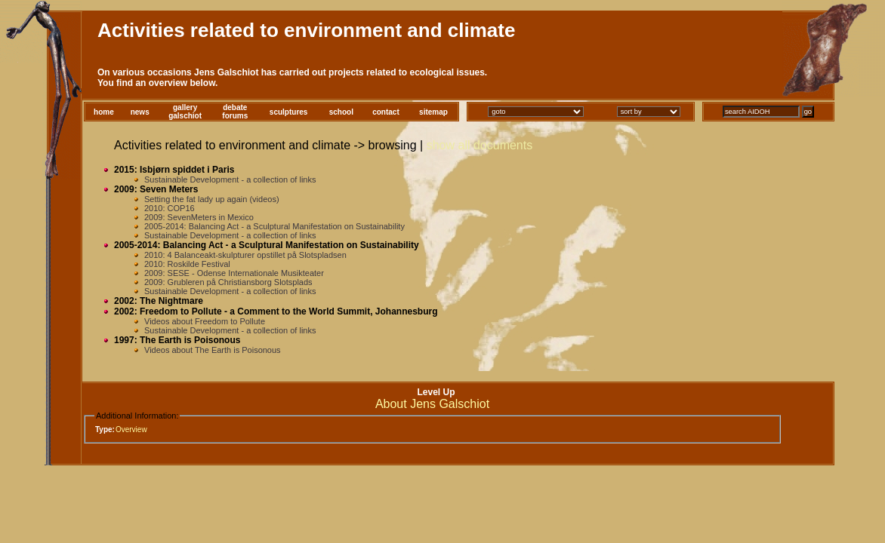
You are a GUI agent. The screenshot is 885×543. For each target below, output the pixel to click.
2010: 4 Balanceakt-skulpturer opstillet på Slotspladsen (245, 254)
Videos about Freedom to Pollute (204, 321)
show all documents (480, 145)
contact (385, 112)
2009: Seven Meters (156, 189)
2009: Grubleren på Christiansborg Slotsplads (228, 282)
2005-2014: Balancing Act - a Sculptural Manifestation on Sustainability (274, 226)
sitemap (433, 112)
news (140, 112)
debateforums (235, 111)
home (104, 112)
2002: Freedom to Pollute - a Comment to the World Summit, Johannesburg (276, 311)
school (341, 112)
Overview (131, 429)
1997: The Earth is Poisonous (177, 340)
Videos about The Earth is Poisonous (212, 349)
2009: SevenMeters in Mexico (199, 217)
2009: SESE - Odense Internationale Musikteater (234, 273)
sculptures (289, 112)
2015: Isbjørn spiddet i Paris (174, 169)
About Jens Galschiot (432, 403)
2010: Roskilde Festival (187, 263)
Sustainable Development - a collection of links (230, 179)
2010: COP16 (169, 208)
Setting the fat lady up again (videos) (211, 199)
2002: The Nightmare (158, 301)
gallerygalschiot (185, 111)
